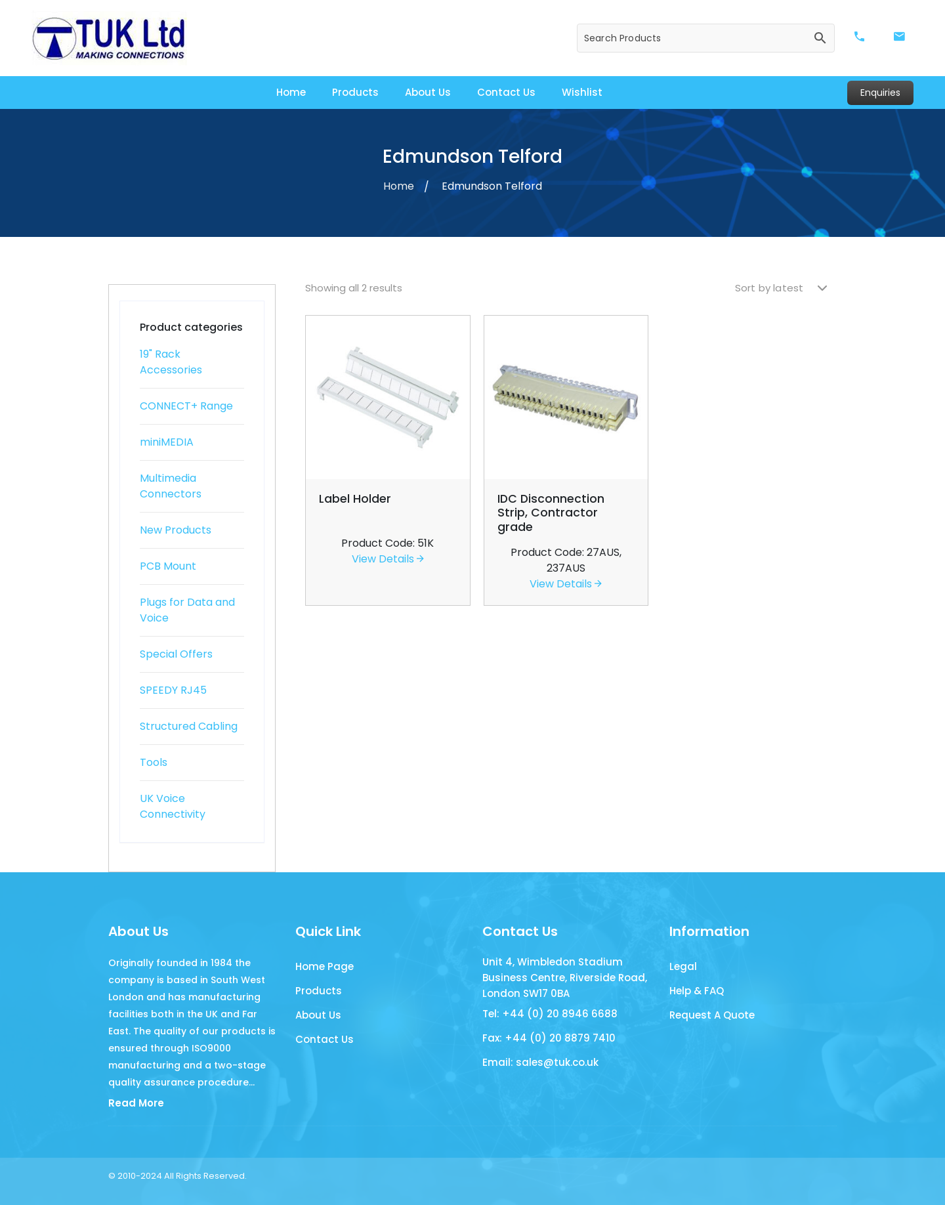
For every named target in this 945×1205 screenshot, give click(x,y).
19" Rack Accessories (171, 362)
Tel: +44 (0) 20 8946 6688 (550, 1014)
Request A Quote (712, 1015)
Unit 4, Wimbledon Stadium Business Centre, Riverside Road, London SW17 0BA (564, 977)
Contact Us (506, 92)
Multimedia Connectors (170, 486)
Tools (153, 762)
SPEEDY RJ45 (173, 690)
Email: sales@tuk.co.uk (540, 1062)
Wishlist (582, 92)
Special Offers (176, 654)
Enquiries (880, 92)
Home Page (324, 966)
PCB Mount (168, 566)
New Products (175, 530)
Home (291, 92)
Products (355, 92)
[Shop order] (781, 288)
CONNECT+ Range (186, 405)
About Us (428, 92)
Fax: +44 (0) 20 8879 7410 (549, 1038)
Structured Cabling (189, 726)
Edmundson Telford (492, 186)
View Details (388, 558)
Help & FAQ (696, 991)
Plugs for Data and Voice (187, 610)
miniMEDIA (167, 442)
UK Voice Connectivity (172, 806)
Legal (683, 966)
